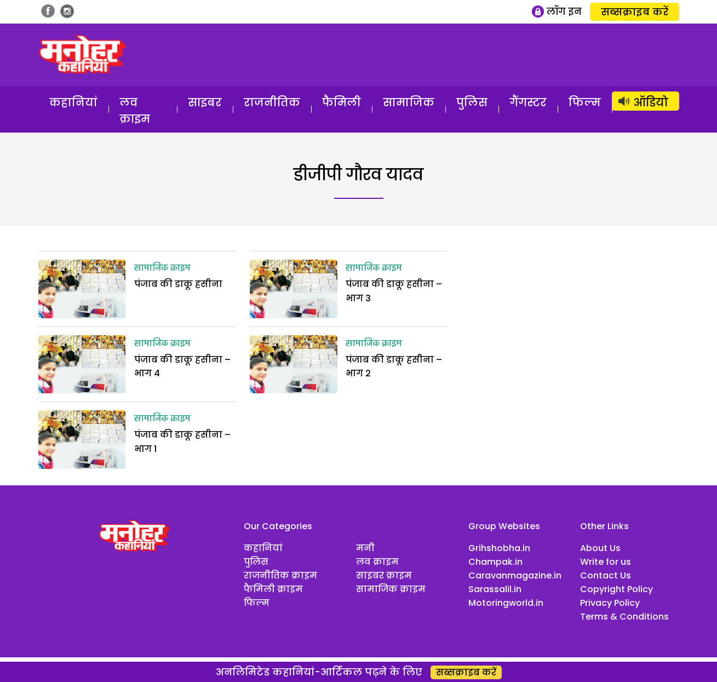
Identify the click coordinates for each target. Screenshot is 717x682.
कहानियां (73, 102)
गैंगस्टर (528, 102)
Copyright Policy (616, 589)
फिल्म (585, 102)
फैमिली (341, 102)
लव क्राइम (134, 111)
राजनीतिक (272, 102)
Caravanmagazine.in (514, 575)
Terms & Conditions (624, 616)
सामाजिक (408, 102)
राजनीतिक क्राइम (280, 575)
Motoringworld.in (505, 603)
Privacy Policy (610, 603)
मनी (365, 548)
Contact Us (605, 575)
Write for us (605, 561)
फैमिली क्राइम (273, 589)
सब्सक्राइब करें (634, 12)
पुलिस (471, 102)
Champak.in (495, 561)
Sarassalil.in (494, 589)
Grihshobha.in (499, 548)
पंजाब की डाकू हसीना (178, 284)
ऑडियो (651, 102)
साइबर (205, 102)
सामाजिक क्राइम (162, 268)
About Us (600, 548)
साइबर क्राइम (384, 575)
